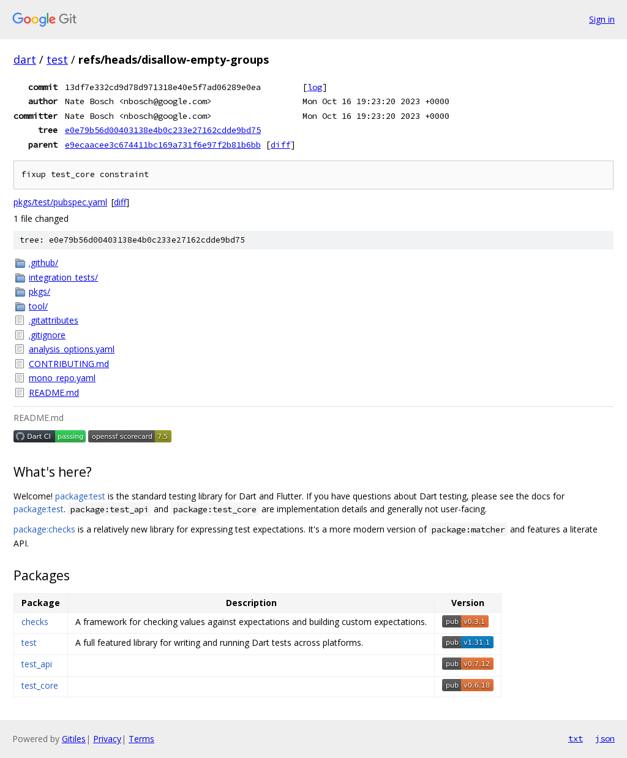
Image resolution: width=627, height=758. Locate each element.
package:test (80, 496)
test (57, 59)
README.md (54, 392)
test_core (39, 685)
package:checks (44, 529)
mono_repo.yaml (62, 378)
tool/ (38, 306)
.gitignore (47, 335)
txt (575, 738)
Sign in (602, 19)
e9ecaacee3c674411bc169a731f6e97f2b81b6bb (163, 144)
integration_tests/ (63, 277)
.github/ (43, 262)
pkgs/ (39, 291)
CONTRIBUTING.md (69, 364)
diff (280, 144)
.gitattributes (53, 320)
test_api (36, 664)
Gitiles (74, 739)
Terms (141, 739)
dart (24, 59)
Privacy (107, 739)
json (605, 738)
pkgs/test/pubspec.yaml (60, 202)
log (314, 87)
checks (34, 621)
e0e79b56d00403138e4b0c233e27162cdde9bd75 (163, 129)
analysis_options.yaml (72, 349)
